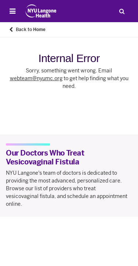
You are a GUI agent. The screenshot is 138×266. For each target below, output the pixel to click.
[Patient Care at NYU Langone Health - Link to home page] (41, 11)
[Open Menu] (12, 11)
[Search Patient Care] (121, 11)
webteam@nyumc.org (36, 78)
